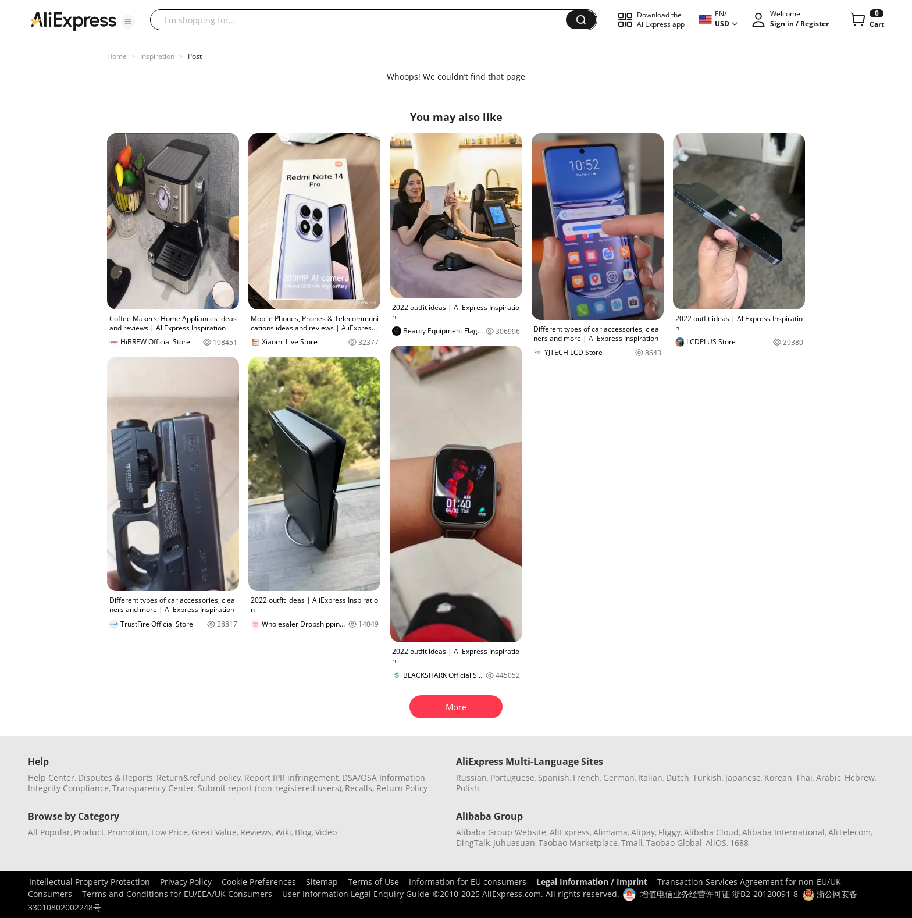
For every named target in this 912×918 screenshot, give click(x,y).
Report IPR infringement (291, 777)
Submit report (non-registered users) (269, 788)
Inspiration (157, 56)
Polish (467, 788)
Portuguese (512, 777)
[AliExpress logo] (73, 20)
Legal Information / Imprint (591, 881)
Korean (778, 777)
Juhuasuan (514, 842)
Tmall (632, 842)
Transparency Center (153, 788)
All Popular (49, 832)
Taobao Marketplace (578, 842)
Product (89, 832)
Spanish (553, 777)
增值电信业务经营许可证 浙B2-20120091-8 (719, 893)
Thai (804, 777)
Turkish (707, 777)
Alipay (643, 832)
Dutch (677, 777)
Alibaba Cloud (711, 832)
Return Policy (402, 788)
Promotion (128, 832)
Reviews (256, 832)
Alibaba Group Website (501, 832)
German (619, 777)
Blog (303, 832)
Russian (471, 777)
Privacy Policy (186, 881)
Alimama (610, 832)
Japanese (743, 777)
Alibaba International (783, 832)
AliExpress (570, 832)
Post (195, 56)
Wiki (283, 832)
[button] (128, 22)
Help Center (51, 777)
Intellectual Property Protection (89, 881)
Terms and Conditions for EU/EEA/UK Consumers (177, 893)
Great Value (214, 832)
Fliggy (669, 832)
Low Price (169, 832)
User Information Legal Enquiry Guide (355, 893)
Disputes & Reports (115, 777)
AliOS (716, 842)
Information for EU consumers (467, 881)
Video (326, 832)
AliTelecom (849, 832)
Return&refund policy (198, 777)
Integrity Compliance (68, 788)
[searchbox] (362, 20)
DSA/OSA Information (383, 777)
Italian (650, 777)
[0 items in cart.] (866, 19)
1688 (739, 842)
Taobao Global (674, 842)
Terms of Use (373, 881)
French (586, 777)
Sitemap (322, 881)
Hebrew (860, 777)
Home (117, 56)
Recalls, (360, 788)
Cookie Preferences (259, 881)
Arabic (828, 777)
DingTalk (473, 842)
